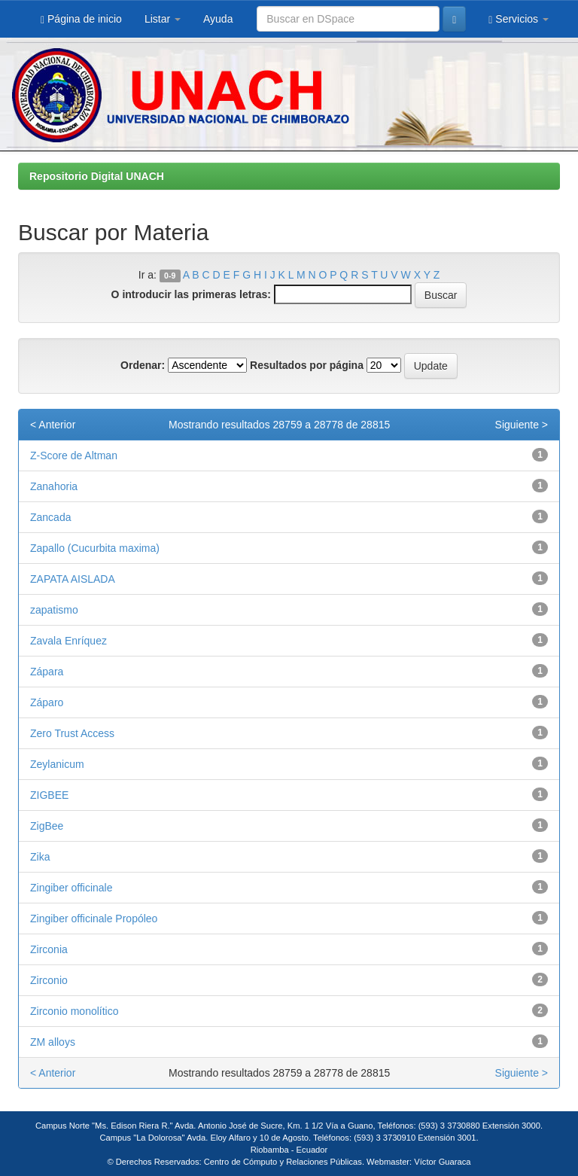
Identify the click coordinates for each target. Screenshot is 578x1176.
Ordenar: (142, 365)
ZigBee (46, 826)
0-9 (169, 275)
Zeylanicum (57, 764)
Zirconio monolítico (74, 1011)
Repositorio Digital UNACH (96, 176)
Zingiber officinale (71, 888)
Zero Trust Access (72, 733)
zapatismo (54, 610)
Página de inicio (81, 19)
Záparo (46, 702)
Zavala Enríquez (68, 641)
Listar (162, 19)
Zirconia (49, 949)
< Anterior (52, 425)
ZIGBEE (49, 795)
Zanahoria (54, 486)
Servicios (518, 19)
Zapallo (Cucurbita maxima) (95, 548)
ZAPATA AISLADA (72, 579)
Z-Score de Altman (73, 455)
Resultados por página (307, 365)
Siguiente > (521, 425)
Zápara (46, 672)
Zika (40, 857)
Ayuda (218, 19)
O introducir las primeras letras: (191, 294)
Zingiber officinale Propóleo (93, 918)
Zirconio (49, 980)
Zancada (50, 517)
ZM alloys (52, 1042)
